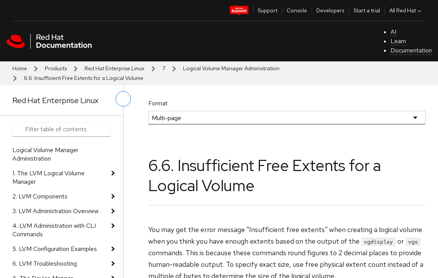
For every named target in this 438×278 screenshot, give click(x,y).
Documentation (411, 50)
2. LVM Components (40, 196)
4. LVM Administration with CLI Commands (54, 230)
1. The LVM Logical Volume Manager (48, 177)
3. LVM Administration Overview (55, 211)
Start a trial (366, 10)
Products (56, 68)
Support (267, 10)
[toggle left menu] (123, 99)
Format (158, 103)
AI (393, 32)
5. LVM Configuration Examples (54, 249)
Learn (398, 41)
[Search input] (61, 129)
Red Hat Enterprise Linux (114, 68)
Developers (330, 10)
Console (297, 10)
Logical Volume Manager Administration (231, 68)
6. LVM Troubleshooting (44, 263)
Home (19, 68)
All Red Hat (406, 10)
